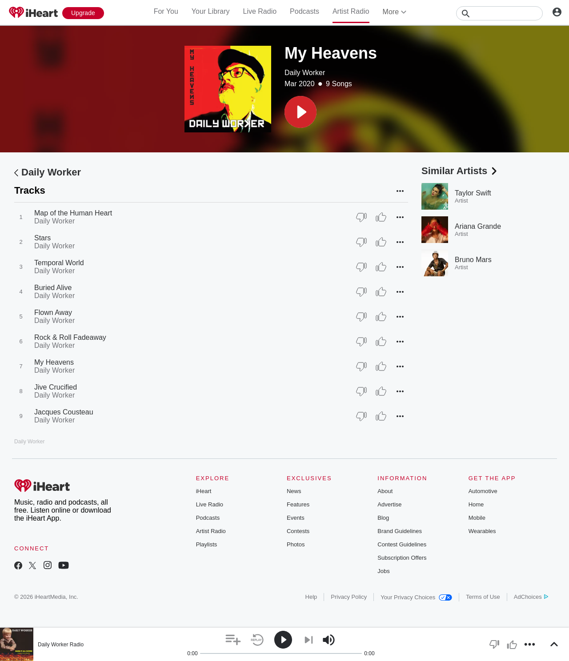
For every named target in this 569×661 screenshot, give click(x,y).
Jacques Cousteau (63, 412)
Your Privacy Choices (416, 597)
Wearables (482, 531)
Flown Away (53, 312)
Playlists (206, 544)
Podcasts (304, 11)
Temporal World (59, 263)
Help (311, 596)
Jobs (383, 571)
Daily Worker (304, 72)
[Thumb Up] (381, 217)
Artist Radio (351, 11)
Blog (383, 517)
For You (166, 11)
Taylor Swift (473, 193)
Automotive (483, 491)
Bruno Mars (473, 259)
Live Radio (259, 11)
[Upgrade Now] (83, 13)
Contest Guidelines (401, 544)
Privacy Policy (349, 596)
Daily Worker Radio (61, 644)
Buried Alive (53, 287)
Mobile (477, 517)
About (385, 491)
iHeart (204, 491)
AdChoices (531, 596)
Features (298, 504)
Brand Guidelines (399, 531)
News (294, 491)
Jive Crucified (55, 387)
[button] (300, 112)
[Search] (499, 13)
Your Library (211, 11)
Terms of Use (483, 596)
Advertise (389, 504)
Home (476, 504)
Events (296, 517)
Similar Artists (460, 170)
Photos (296, 544)
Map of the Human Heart (73, 213)
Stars (42, 238)
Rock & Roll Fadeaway (70, 337)
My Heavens (54, 362)
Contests (298, 531)
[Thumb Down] (361, 217)
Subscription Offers (401, 557)
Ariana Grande (478, 226)
